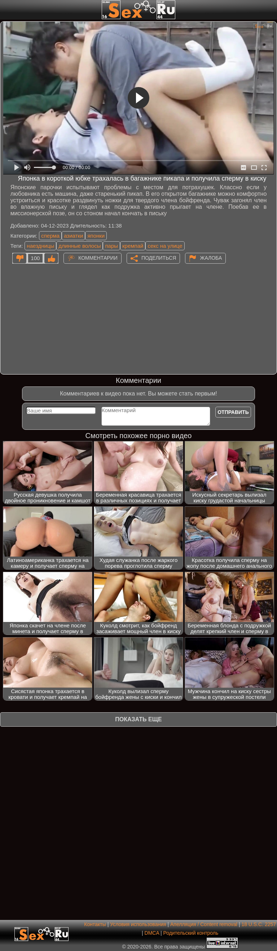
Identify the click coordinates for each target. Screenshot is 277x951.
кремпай (132, 246)
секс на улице (165, 246)
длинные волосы (79, 246)
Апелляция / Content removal (203, 924)
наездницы (40, 246)
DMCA (152, 933)
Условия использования (138, 924)
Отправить (233, 412)
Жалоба (211, 257)
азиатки (73, 236)
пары (111, 246)
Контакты (95, 924)
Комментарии (98, 257)
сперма (50, 236)
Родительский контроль (190, 933)
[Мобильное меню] (6, 10)
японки (96, 236)
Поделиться (158, 257)
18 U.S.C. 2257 (258, 924)
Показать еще (138, 719)
